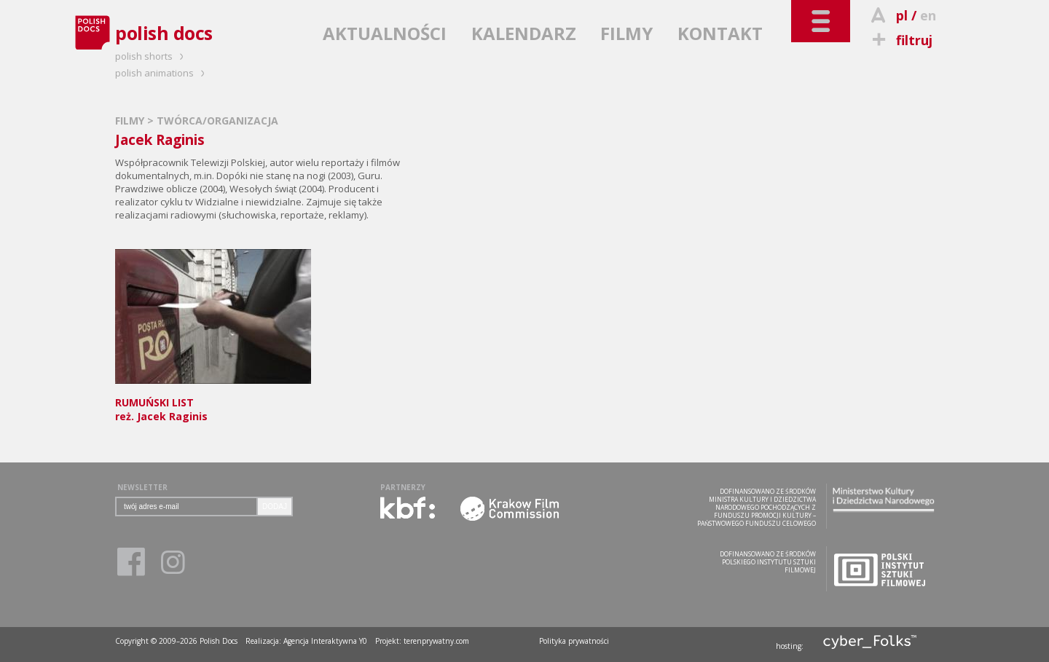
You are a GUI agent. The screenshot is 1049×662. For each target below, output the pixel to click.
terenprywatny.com (436, 641)
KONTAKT (720, 33)
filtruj (900, 40)
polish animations (162, 72)
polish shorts (151, 56)
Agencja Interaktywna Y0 (325, 641)
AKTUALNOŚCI (385, 33)
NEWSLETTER (142, 487)
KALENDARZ (523, 33)
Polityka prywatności (574, 641)
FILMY (626, 33)
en (928, 15)
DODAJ (274, 507)
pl (902, 15)
